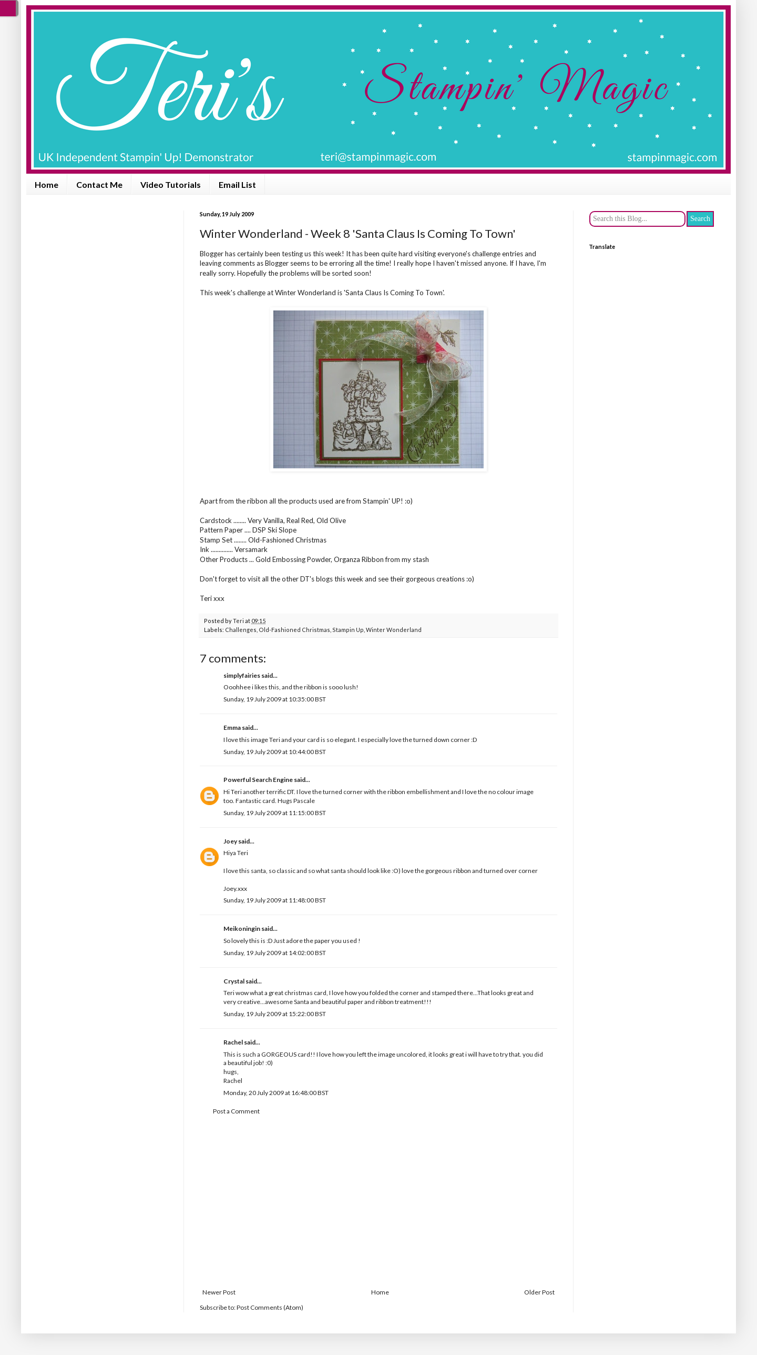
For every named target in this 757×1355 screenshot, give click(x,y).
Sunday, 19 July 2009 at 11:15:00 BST (274, 813)
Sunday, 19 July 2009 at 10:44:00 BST (274, 752)
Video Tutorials (170, 184)
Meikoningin (241, 928)
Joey (230, 841)
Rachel (233, 1042)
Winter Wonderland (305, 292)
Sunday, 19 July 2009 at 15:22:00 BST (274, 1014)
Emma (232, 727)
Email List (237, 184)
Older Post (539, 1292)
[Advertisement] (378, 1202)
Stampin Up (348, 629)
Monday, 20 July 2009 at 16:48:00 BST (276, 1093)
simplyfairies (241, 675)
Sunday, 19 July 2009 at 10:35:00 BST (274, 699)
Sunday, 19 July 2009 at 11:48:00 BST (274, 900)
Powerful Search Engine (258, 780)
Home (46, 184)
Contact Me (99, 184)
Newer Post (219, 1292)
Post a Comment (236, 1111)
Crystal (233, 981)
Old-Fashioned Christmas (294, 629)
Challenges (241, 629)
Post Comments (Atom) (270, 1307)
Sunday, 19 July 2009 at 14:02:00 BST (274, 953)
